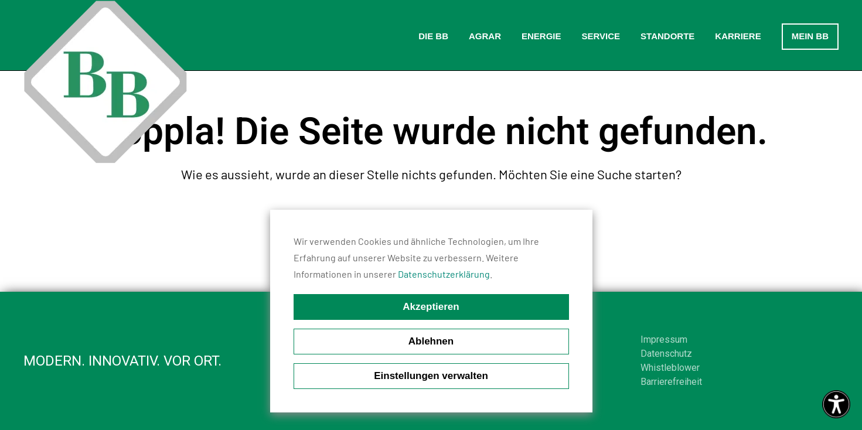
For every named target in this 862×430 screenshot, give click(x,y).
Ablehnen (431, 341)
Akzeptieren (431, 306)
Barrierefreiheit (671, 381)
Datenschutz (666, 353)
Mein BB (810, 36)
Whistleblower (670, 367)
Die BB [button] (433, 36)
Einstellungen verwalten (431, 375)
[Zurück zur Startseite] (105, 82)
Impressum (663, 339)
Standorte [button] (667, 36)
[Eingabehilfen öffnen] (836, 404)
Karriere (738, 36)
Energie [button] (541, 36)
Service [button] (600, 36)
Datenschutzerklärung (444, 273)
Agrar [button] (485, 36)
